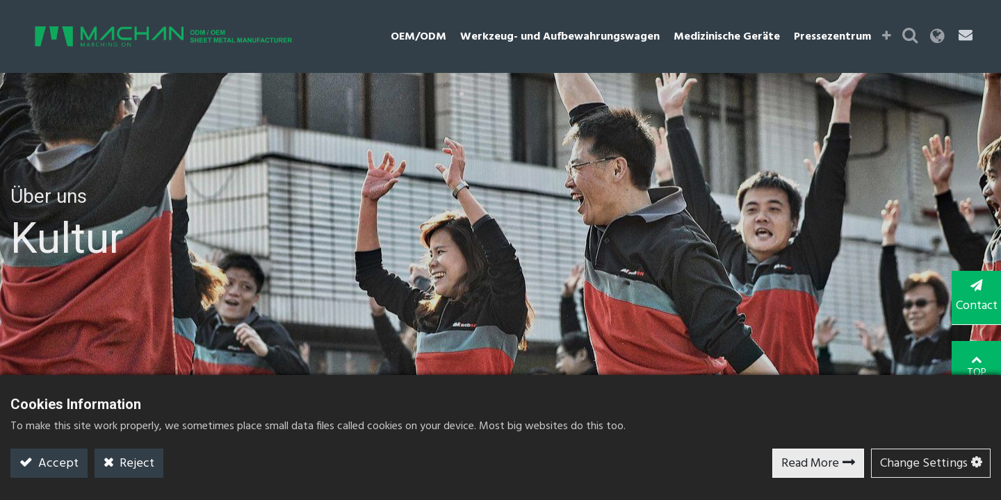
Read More (810, 463)
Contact (973, 297)
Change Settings (924, 463)
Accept (57, 463)
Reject (135, 463)
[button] (891, 37)
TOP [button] (973, 353)
